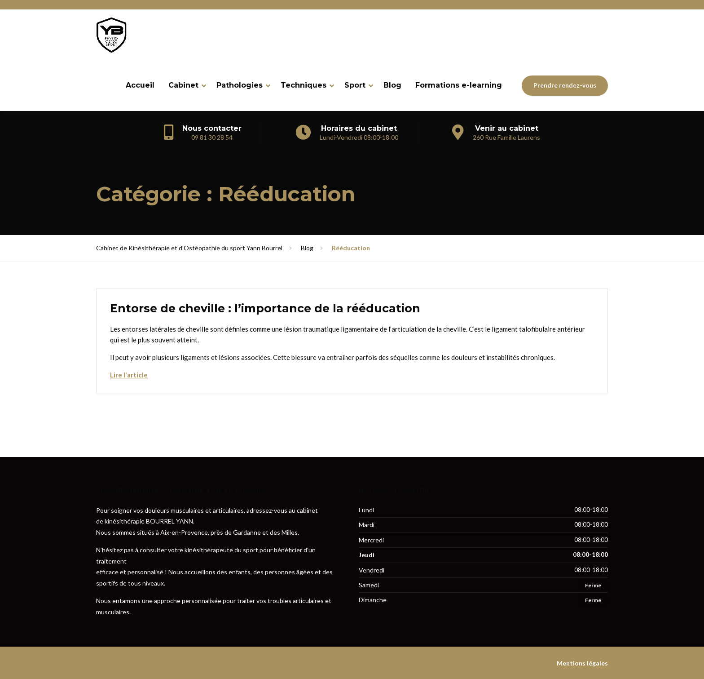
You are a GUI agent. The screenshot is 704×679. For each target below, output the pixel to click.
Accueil (140, 85)
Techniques (303, 85)
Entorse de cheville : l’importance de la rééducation (265, 308)
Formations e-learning (458, 85)
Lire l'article (129, 375)
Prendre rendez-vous (564, 85)
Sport (354, 85)
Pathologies (239, 85)
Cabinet (183, 85)
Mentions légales (582, 663)
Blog (392, 85)
